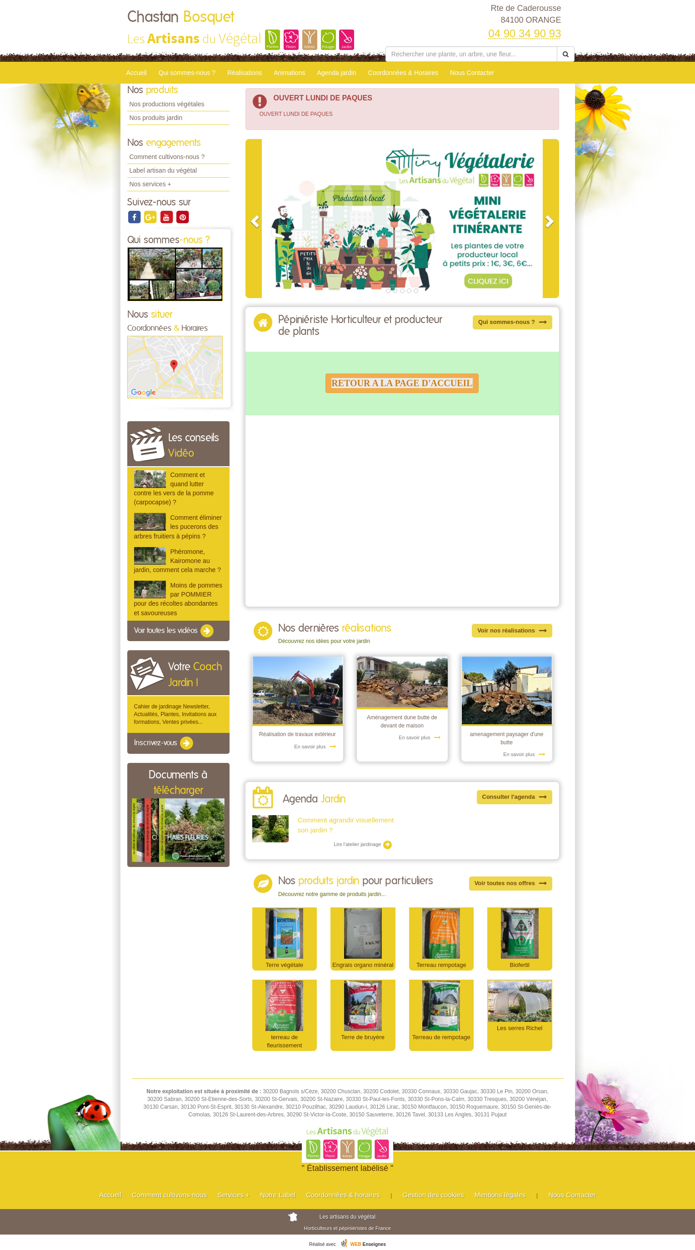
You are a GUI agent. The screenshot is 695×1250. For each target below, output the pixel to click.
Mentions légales (500, 1195)
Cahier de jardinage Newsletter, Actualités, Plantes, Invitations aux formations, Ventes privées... (175, 714)
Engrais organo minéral (362, 964)
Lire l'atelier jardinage (363, 845)
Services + (233, 1195)
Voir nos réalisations (511, 630)
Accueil (136, 72)
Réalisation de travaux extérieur (297, 734)
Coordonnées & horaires (343, 1195)
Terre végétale (284, 964)
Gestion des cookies (433, 1195)
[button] (253, 218)
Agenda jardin (336, 72)
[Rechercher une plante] (471, 54)
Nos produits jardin (156, 117)
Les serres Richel (519, 1028)
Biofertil (520, 964)
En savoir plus (315, 746)
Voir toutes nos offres (511, 883)
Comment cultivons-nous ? (167, 156)
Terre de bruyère (363, 1037)
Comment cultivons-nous (169, 1195)
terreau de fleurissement (284, 1041)
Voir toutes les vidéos (174, 631)
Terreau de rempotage (441, 1037)
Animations (289, 72)
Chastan (180, 17)
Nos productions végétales (167, 104)
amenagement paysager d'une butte (507, 738)
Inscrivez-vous (164, 743)
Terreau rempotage (441, 964)
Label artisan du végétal (163, 170)
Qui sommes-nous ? (187, 72)
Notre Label (277, 1195)
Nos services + (150, 184)
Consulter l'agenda (514, 796)
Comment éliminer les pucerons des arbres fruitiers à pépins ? (178, 526)
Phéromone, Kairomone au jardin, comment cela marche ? (177, 560)
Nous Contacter (472, 72)
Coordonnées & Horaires (403, 72)
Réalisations (244, 72)
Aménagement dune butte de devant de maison (402, 721)
